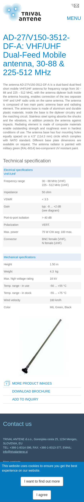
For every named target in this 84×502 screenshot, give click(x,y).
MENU (74, 18)
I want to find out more (42, 484)
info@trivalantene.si (15, 451)
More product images (32, 383)
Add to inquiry (25, 399)
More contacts (12, 461)
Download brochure (31, 391)
